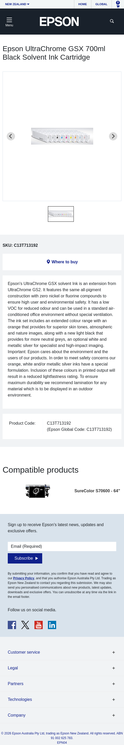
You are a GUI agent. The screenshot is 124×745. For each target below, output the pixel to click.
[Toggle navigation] (9, 21)
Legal (13, 668)
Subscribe (23, 558)
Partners (15, 683)
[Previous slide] (11, 136)
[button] (61, 214)
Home (82, 4)
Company (16, 715)
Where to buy (65, 262)
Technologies (20, 699)
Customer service (24, 652)
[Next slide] (113, 136)
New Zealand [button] (15, 4)
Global (101, 4)
